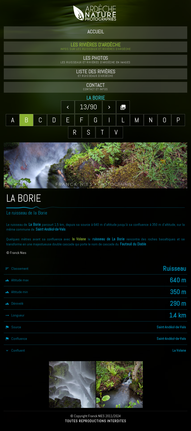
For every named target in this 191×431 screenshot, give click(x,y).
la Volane (79, 239)
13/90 (88, 106)
